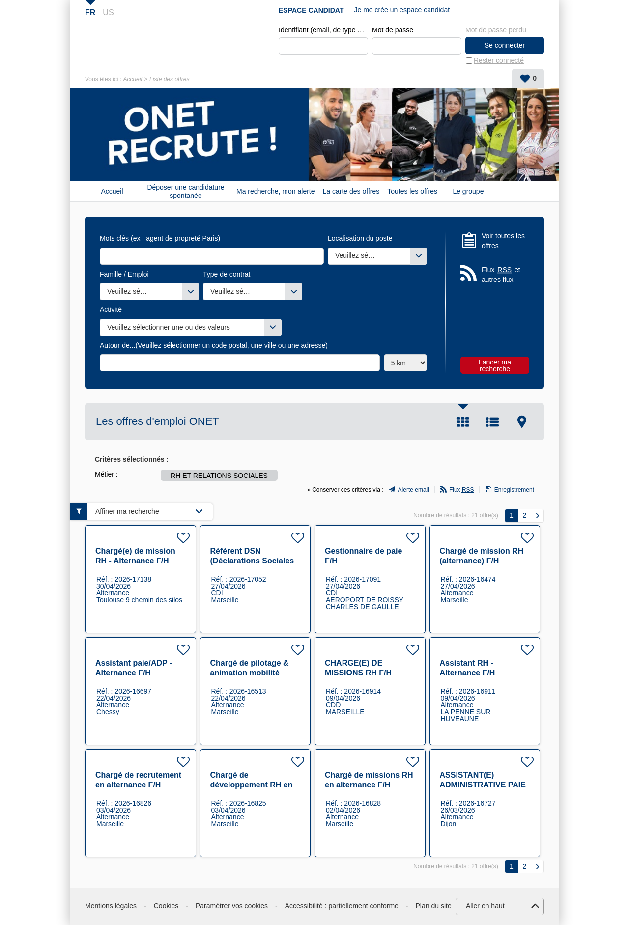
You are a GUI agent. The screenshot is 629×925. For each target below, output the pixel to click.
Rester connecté (499, 61)
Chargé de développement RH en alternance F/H (251, 785)
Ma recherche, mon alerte (275, 192)
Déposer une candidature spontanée (185, 191)
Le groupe (468, 192)
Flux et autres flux (501, 275)
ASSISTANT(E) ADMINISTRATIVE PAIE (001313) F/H (483, 785)
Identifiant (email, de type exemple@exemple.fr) (323, 30)
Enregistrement (514, 490)
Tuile (463, 422)
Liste (492, 422)
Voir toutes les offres (503, 241)
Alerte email (413, 490)
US (108, 12)
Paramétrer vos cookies (232, 906)
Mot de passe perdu (495, 30)
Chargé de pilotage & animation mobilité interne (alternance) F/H (254, 673)
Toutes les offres (412, 192)
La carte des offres (351, 192)
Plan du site (434, 906)
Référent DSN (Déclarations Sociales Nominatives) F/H (252, 561)
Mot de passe (392, 30)
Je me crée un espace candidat (402, 10)
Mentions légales (111, 906)
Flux (461, 490)
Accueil (132, 79)
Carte (522, 422)
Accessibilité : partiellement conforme (342, 906)
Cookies (166, 906)
